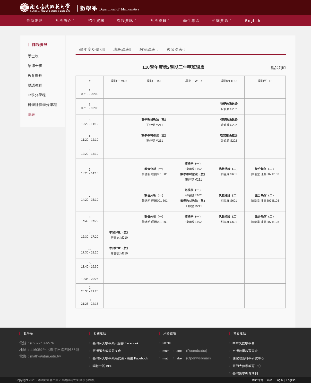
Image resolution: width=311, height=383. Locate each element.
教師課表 (176, 49)
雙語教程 (35, 85)
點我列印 (278, 68)
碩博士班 (35, 66)
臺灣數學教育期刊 (245, 373)
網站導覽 (257, 380)
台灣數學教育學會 (245, 351)
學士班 (33, 56)
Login (279, 380)
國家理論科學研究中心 (248, 358)
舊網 (269, 380)
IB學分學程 (37, 95)
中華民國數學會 (244, 343)
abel (179, 351)
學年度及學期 (92, 49)
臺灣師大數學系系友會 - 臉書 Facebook (120, 358)
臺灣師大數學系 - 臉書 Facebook (115, 343)
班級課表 (122, 49)
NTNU (167, 343)
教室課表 (148, 49)
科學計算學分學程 (42, 105)
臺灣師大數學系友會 (107, 351)
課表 (31, 114)
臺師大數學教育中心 (247, 366)
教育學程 (35, 75)
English (290, 380)
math (166, 351)
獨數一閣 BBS (102, 366)
